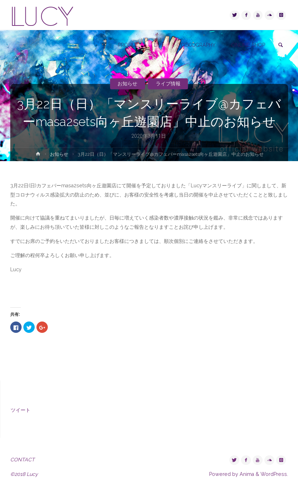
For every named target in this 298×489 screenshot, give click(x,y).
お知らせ (127, 83)
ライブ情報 (168, 83)
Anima (246, 474)
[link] (280, 45)
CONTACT (22, 459)
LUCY (42, 15)
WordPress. (274, 474)
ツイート (20, 410)
